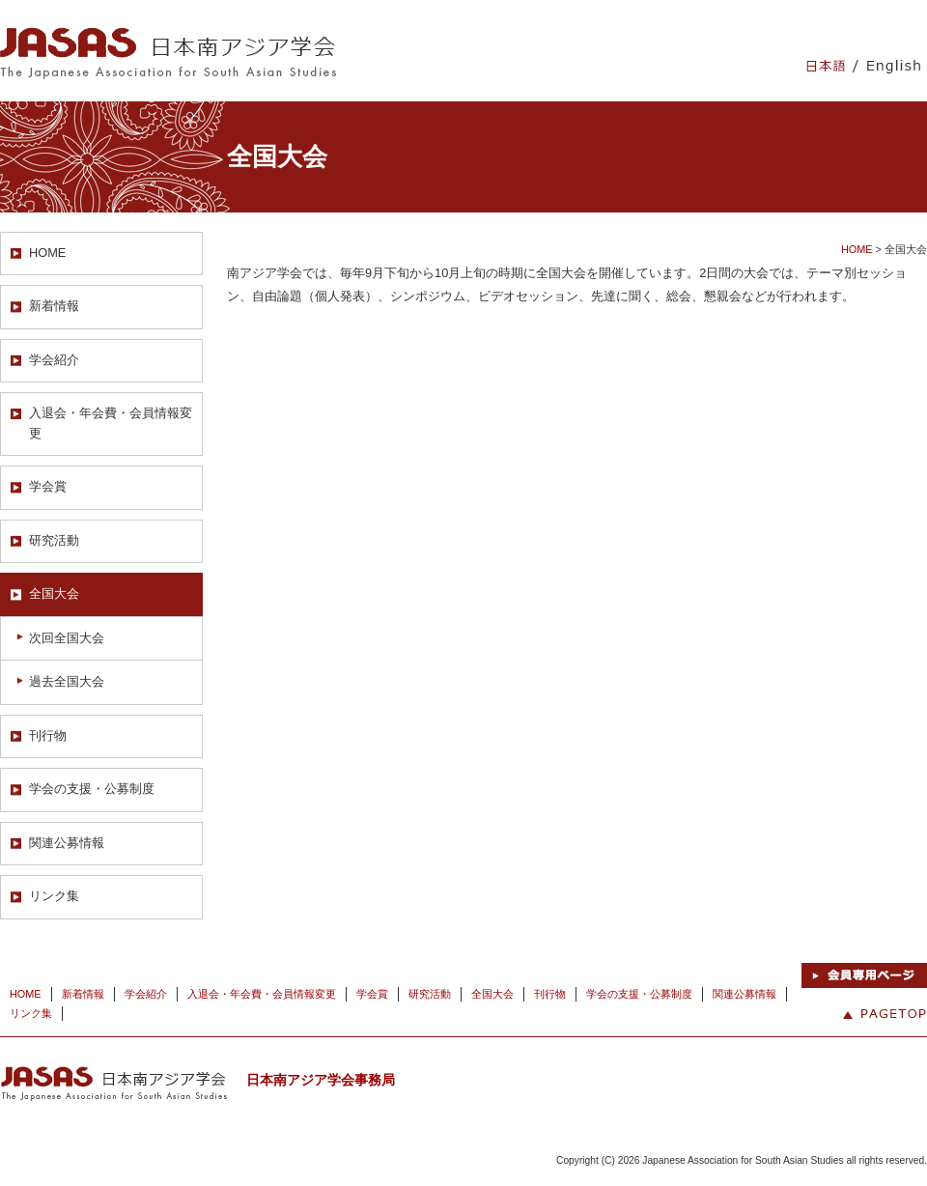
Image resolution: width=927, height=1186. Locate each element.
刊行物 (48, 735)
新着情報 (54, 305)
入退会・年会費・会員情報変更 (110, 422)
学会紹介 (54, 360)
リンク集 (54, 896)
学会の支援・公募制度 (91, 788)
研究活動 (54, 540)
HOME (47, 252)
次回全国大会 (66, 638)
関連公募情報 (66, 842)
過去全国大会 (66, 681)
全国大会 (54, 593)
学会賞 (48, 486)
